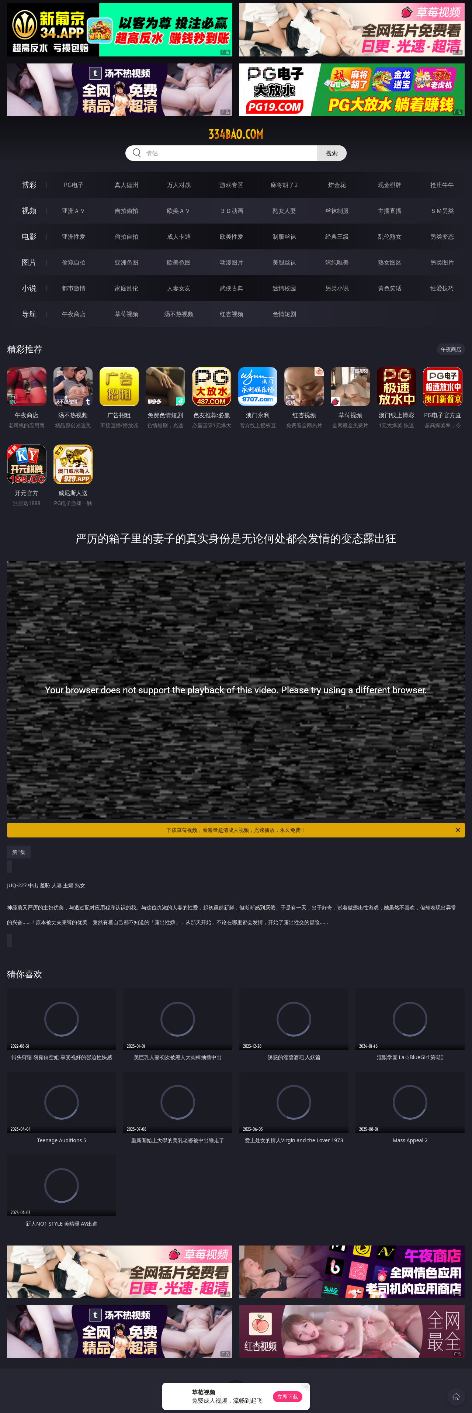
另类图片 (442, 262)
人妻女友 (179, 288)
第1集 (18, 852)
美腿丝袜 (284, 262)
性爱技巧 (442, 288)
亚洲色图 (126, 262)
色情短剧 (284, 314)
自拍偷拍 (126, 211)
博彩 (29, 185)
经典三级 (337, 236)
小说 (29, 288)
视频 (29, 210)
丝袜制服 (337, 211)
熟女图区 (390, 262)
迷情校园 (284, 288)
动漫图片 (231, 262)
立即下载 (287, 1396)
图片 (29, 262)
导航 (29, 314)
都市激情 (74, 288)
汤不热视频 (179, 314)
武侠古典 (231, 288)
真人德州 (126, 185)
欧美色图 (179, 262)
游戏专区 (231, 185)
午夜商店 (74, 314)
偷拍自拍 (126, 236)
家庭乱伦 (126, 288)
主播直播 (390, 211)
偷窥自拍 (74, 262)
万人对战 (179, 185)
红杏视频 (231, 314)
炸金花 (337, 185)
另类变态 (442, 236)
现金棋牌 (390, 185)
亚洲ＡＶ (74, 211)
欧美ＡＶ (179, 211)
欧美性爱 (231, 236)
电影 (29, 236)
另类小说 (337, 288)
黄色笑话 (390, 288)
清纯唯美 (337, 262)
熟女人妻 (284, 211)
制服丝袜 (284, 236)
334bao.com (235, 134)
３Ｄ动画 (231, 211)
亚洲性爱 (74, 236)
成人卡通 (179, 236)
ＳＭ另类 (442, 211)
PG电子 (73, 185)
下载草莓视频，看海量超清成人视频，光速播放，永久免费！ (313, 830)
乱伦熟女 (390, 236)
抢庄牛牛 (442, 185)
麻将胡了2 (284, 185)
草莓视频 (126, 314)
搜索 (332, 153)
